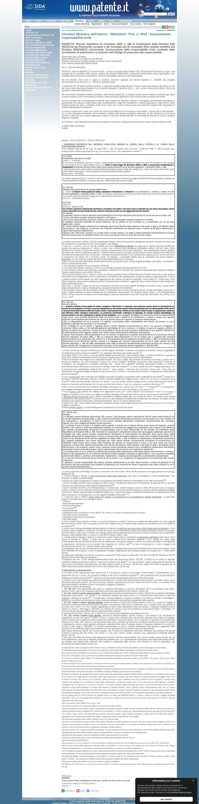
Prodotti (38, 21)
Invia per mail (94, 791)
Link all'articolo (70, 791)
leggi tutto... (66, 786)
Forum (112, 21)
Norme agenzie (149, 24)
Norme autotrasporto (119, 24)
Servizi (90, 21)
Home (28, 21)
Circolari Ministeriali (72, 30)
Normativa (79, 21)
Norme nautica (135, 24)
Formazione (51, 21)
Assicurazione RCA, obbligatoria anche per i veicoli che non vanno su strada (96, 781)
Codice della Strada (82, 24)
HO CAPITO (166, 799)
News (82, 30)
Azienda (101, 21)
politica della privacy (181, 792)
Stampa (82, 791)
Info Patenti (66, 21)
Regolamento (97, 24)
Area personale (125, 21)
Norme (106, 24)
